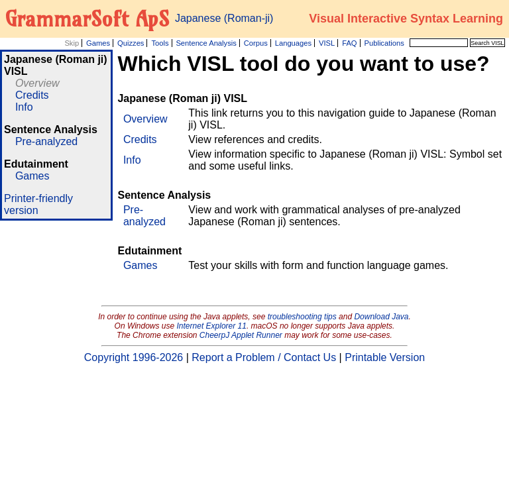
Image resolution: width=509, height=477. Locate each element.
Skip (71, 43)
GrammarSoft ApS (87, 18)
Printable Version (385, 357)
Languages (293, 43)
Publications (384, 43)
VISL (327, 43)
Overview (37, 83)
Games (98, 43)
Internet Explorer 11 (212, 326)
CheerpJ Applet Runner (240, 335)
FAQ (349, 43)
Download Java (381, 316)
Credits (32, 95)
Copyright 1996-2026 (133, 357)
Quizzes (130, 43)
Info (24, 107)
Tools (159, 43)
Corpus (256, 43)
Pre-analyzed (46, 141)
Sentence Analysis (206, 43)
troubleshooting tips (302, 316)
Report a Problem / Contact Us (264, 357)
